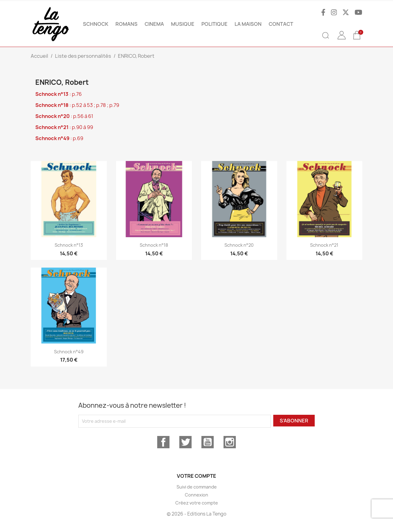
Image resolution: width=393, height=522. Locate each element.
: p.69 (59, 138)
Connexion (196, 495)
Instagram (230, 442)
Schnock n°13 (69, 245)
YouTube (207, 442)
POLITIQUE (214, 24)
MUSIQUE (182, 24)
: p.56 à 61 (64, 116)
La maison (248, 24)
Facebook (163, 442)
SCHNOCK (95, 24)
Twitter (185, 442)
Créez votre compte (196, 503)
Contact (281, 24)
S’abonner (294, 420)
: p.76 (58, 94)
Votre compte (196, 476)
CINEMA (154, 24)
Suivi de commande (197, 487)
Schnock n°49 (69, 352)
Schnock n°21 (324, 245)
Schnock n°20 (239, 245)
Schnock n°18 (154, 245)
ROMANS (126, 24)
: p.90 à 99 (64, 127)
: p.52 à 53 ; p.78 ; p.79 (77, 105)
